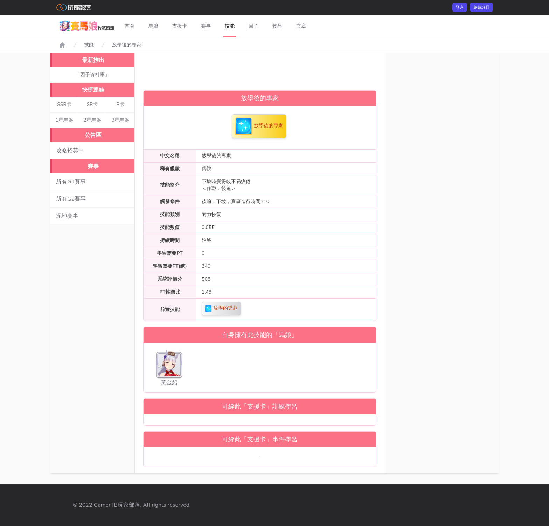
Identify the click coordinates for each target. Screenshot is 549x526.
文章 (301, 26)
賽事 (206, 26)
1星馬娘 (64, 120)
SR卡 (92, 104)
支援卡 (179, 26)
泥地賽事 (67, 216)
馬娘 (153, 26)
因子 (253, 26)
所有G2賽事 (71, 199)
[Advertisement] (260, 69)
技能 (230, 26)
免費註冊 (481, 7)
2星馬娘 (92, 120)
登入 (460, 7)
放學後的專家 (126, 45)
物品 (277, 26)
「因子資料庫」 (92, 74)
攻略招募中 (70, 150)
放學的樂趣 (221, 308)
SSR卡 (64, 104)
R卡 (120, 104)
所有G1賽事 (71, 182)
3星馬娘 (120, 120)
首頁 (129, 26)
